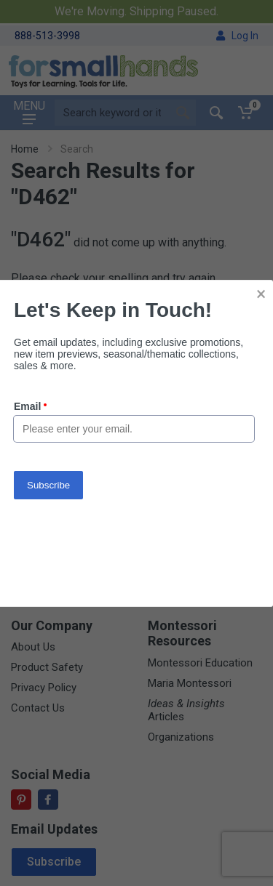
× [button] (261, 294)
